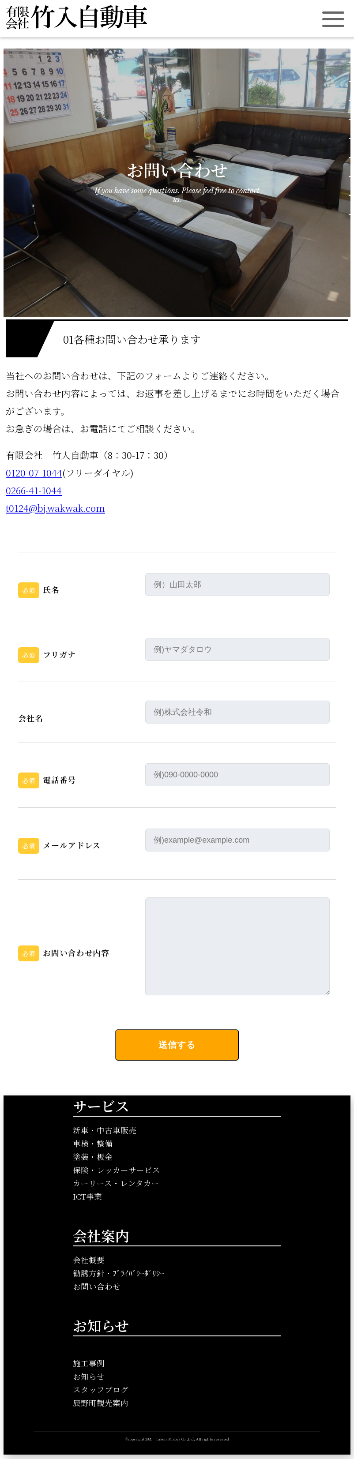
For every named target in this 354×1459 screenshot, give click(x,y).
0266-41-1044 (34, 490)
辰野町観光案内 (100, 1402)
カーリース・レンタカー (116, 1183)
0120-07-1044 (34, 472)
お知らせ (88, 1376)
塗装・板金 (93, 1156)
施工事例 (89, 1363)
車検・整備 (93, 1143)
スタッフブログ (100, 1389)
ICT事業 (87, 1196)
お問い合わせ (97, 1286)
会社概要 (89, 1259)
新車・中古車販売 (104, 1130)
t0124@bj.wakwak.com (55, 507)
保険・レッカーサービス (116, 1169)
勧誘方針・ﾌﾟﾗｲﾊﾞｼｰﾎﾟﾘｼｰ (118, 1273)
